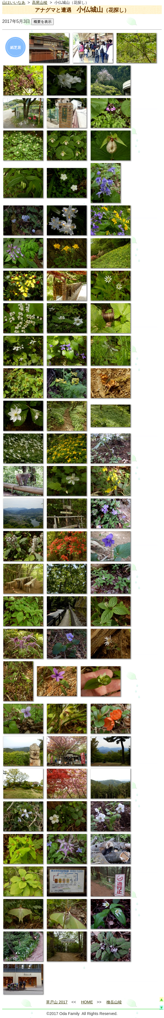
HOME (87, 1002)
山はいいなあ (13, 2)
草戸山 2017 (57, 1002)
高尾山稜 (39, 2)
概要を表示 (43, 22)
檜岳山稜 (114, 1002)
